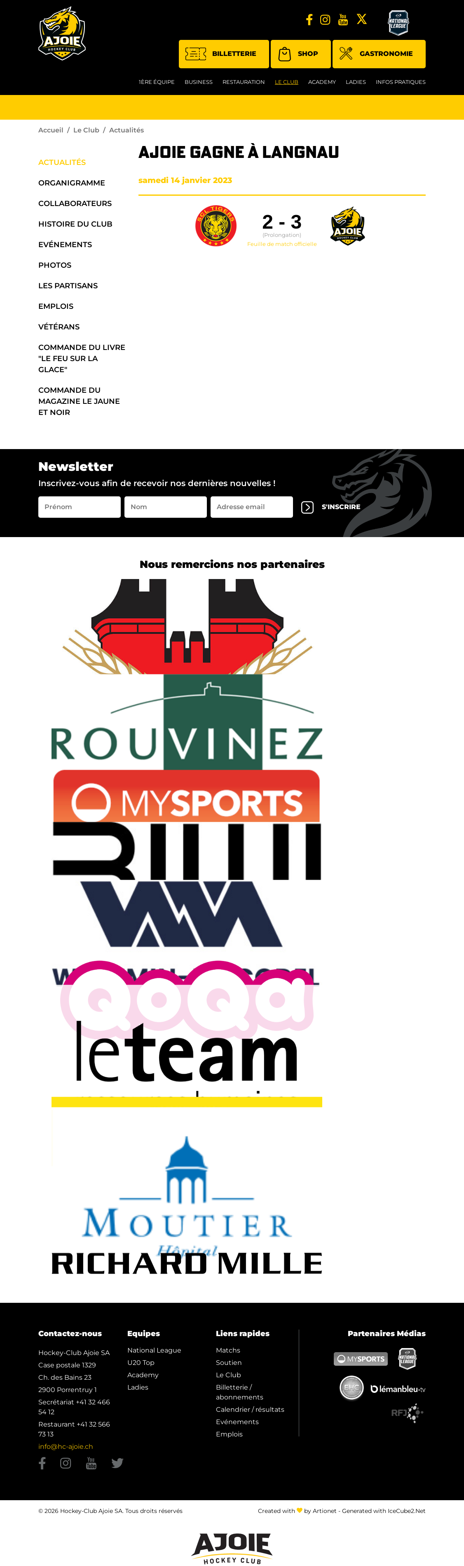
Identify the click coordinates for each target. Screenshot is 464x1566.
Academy (322, 82)
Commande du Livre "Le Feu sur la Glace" (81, 358)
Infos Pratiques (401, 82)
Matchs (228, 1350)
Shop (297, 54)
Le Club (286, 82)
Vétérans (59, 326)
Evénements (65, 244)
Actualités (62, 162)
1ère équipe (157, 82)
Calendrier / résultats (250, 1409)
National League (154, 1350)
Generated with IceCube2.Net (384, 1511)
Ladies (356, 82)
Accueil (50, 130)
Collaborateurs (75, 203)
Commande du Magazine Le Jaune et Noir (79, 401)
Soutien (229, 1363)
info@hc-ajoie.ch (65, 1446)
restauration (244, 82)
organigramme (71, 183)
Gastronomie (376, 54)
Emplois (55, 306)
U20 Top (141, 1363)
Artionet (325, 1511)
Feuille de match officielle (282, 244)
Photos (54, 265)
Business (199, 82)
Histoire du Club (75, 224)
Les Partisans (68, 285)
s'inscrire (331, 507)
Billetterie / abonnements (239, 1392)
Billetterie (220, 54)
